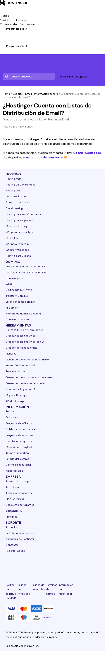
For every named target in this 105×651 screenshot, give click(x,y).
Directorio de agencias (19, 441)
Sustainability (14, 510)
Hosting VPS (13, 190)
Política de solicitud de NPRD (11, 591)
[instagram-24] (37, 564)
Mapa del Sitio (14, 470)
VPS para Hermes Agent (20, 232)
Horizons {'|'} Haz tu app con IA (24, 330)
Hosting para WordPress (20, 184)
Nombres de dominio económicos (26, 272)
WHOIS (10, 284)
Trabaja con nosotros (19, 493)
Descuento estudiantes (20, 504)
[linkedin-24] (8, 564)
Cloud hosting (14, 208)
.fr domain (12, 307)
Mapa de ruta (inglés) (19, 447)
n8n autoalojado (16, 196)
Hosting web (13, 178)
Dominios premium (17, 319)
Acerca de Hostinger (18, 481)
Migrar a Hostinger (17, 395)
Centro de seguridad (18, 464)
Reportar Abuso (15, 550)
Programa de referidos (19, 435)
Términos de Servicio (51, 589)
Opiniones (12, 417)
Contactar (12, 544)
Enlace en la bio (15, 371)
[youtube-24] (67, 564)
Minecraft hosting (16, 226)
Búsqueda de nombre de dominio (26, 266)
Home (6, 93)
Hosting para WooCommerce (23, 214)
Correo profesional (17, 202)
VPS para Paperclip (17, 244)
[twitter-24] (52, 564)
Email (28, 93)
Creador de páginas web (21, 335)
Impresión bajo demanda (21, 365)
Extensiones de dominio (20, 301)
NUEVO (31, 24)
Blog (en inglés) (15, 499)
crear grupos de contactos (43, 157)
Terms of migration (17, 453)
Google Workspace (87, 153)
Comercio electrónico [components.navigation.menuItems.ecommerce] (17, 24)
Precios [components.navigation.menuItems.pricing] (4, 15)
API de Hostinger (16, 401)
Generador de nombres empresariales (29, 377)
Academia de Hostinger (20, 539)
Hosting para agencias (19, 220)
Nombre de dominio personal (23, 313)
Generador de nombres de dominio (27, 359)
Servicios (8, 20)
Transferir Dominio (17, 295)
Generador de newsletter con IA (25, 383)
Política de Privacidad (24, 589)
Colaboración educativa (20, 429)
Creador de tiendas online (21, 347)
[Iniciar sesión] (2, 41)
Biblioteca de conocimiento (22, 533)
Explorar (23, 20)
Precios (10, 411)
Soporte (18, 93)
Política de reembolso (38, 587)
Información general (46, 93)
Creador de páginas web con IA (25, 341)
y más (47, 617)
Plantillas (11, 353)
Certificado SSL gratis (19, 289)
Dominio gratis (14, 278)
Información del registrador (66, 589)
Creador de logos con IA (20, 389)
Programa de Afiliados (19, 423)
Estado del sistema (17, 458)
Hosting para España (18, 255)
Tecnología (12, 487)
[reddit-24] (82, 564)
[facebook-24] (22, 564)
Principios (11, 516)
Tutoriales (12, 527)
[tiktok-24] (97, 564)
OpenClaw (12, 238)
